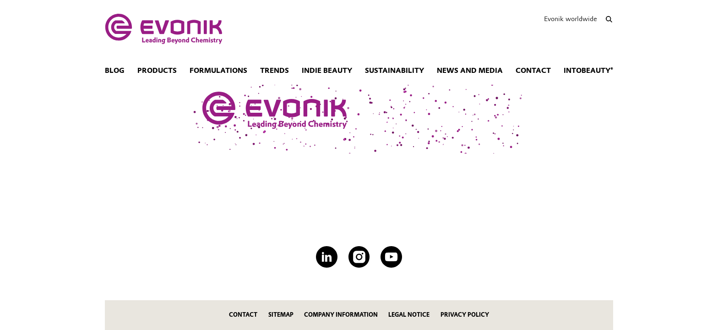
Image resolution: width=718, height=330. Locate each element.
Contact (533, 70)
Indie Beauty (327, 70)
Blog (115, 70)
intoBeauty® (588, 70)
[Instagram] (359, 257)
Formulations (218, 70)
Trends (274, 70)
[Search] (608, 19)
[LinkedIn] (326, 257)
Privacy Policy (465, 314)
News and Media (470, 70)
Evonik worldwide (570, 19)
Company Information (341, 314)
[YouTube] (391, 257)
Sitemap (281, 314)
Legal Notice (409, 314)
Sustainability (394, 70)
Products (157, 70)
